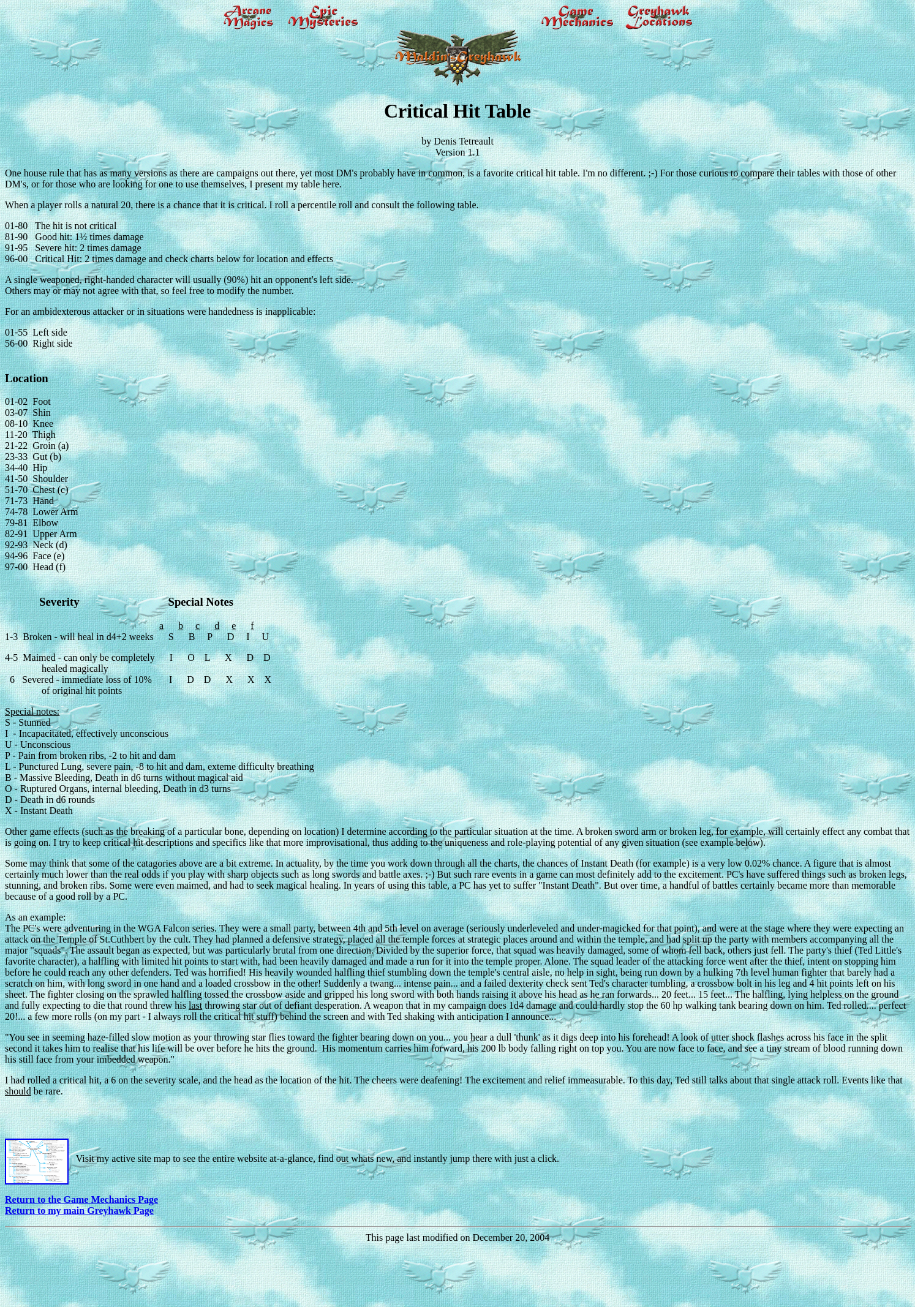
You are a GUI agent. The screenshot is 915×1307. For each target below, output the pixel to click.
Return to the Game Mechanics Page (81, 1199)
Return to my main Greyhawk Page (79, 1210)
